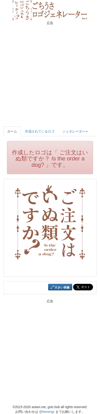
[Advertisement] (50, 75)
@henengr (46, 412)
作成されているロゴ (39, 131)
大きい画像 (60, 287)
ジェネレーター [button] (75, 131)
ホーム (12, 131)
